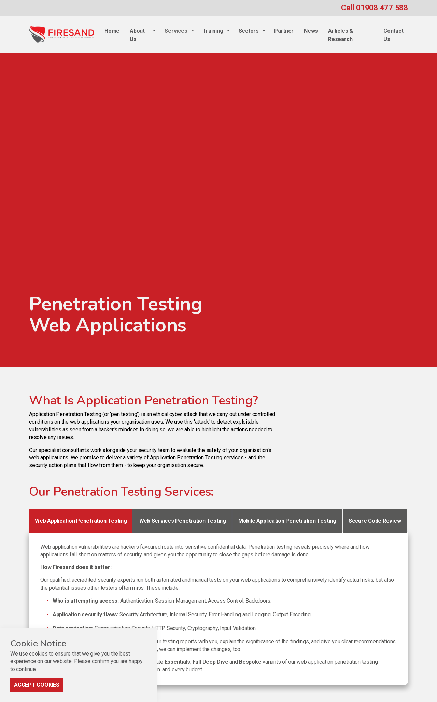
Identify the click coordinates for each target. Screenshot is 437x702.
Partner (284, 31)
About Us (137, 35)
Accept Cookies (36, 691)
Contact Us (393, 35)
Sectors (249, 31)
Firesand (61, 34)
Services (176, 31)
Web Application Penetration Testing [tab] (81, 521)
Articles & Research (340, 35)
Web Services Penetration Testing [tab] (182, 521)
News (311, 31)
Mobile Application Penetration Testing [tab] (287, 521)
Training (212, 31)
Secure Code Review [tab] (375, 521)
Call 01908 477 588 (374, 7)
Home (111, 31)
